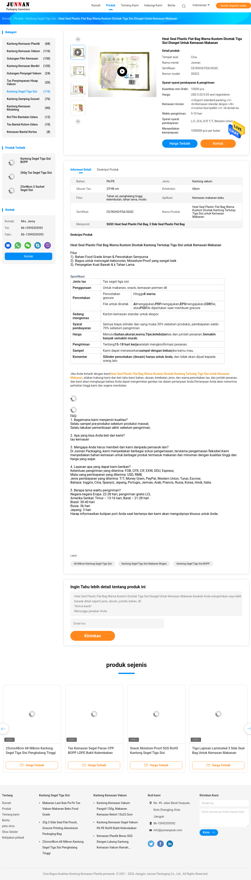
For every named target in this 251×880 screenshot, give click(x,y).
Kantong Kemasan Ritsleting (28, 108)
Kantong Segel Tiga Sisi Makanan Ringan (144, 563)
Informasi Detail (80, 169)
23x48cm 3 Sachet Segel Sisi (32, 188)
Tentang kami (11, 814)
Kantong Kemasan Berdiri (28, 66)
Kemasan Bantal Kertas (28, 132)
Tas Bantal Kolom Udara (28, 124)
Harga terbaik (180, 143)
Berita (6, 820)
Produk (6, 808)
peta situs (8, 826)
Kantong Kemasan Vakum (28, 51)
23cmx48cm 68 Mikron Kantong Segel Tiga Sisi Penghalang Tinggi (63, 847)
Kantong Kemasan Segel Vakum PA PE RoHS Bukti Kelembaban (117, 825)
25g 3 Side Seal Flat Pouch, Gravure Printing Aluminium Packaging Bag (60, 828)
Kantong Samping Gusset (28, 99)
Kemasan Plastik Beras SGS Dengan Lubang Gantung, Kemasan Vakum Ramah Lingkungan (114, 842)
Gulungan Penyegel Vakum (28, 73)
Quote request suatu (233, 5)
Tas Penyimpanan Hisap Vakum (28, 82)
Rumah (6, 803)
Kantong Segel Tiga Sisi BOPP (35, 160)
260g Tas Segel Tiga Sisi (36, 172)
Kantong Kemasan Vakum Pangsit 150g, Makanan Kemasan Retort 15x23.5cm (114, 808)
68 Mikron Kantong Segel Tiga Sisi (93, 563)
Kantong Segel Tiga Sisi (28, 91)
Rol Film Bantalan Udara (28, 117)
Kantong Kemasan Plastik (28, 44)
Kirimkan (92, 635)
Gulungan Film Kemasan (28, 58)
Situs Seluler (10, 831)
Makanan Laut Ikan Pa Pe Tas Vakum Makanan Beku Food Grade (61, 808)
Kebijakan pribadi (13, 837)
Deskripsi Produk (108, 169)
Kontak (28, 256)
